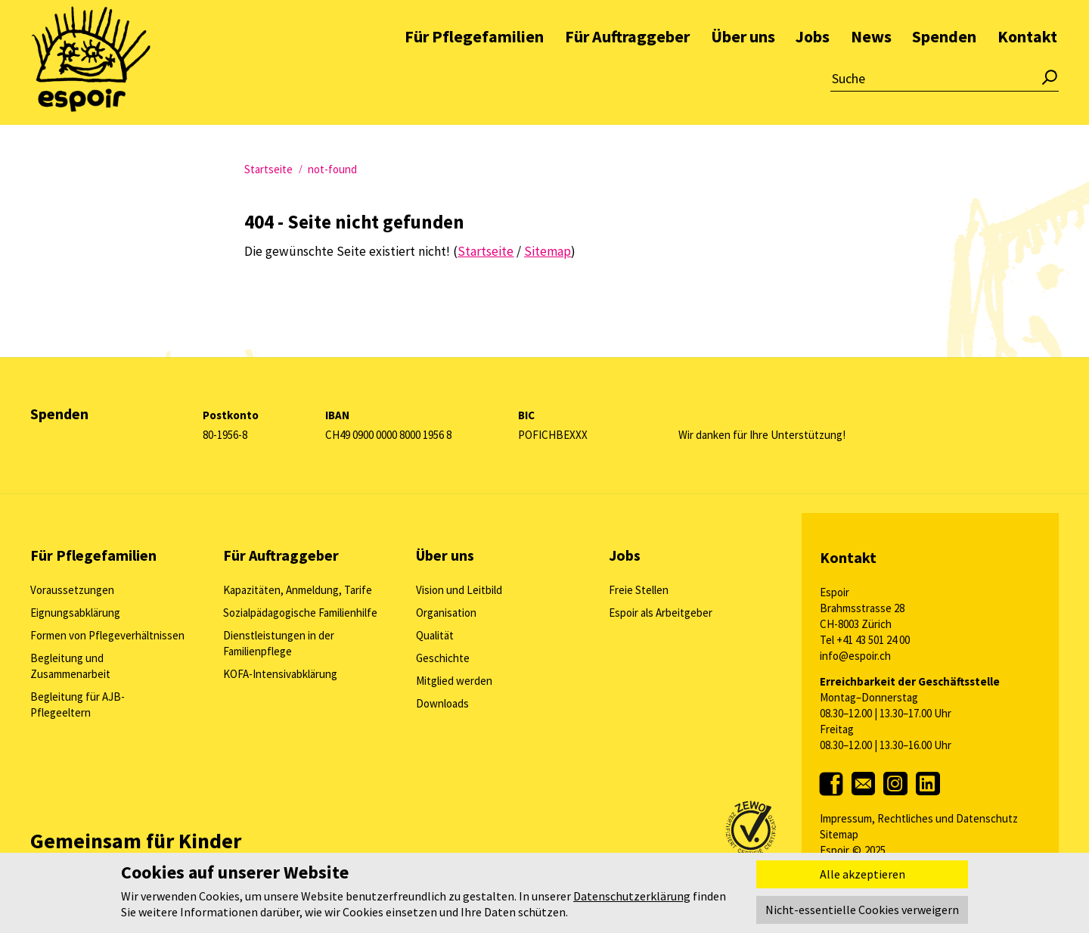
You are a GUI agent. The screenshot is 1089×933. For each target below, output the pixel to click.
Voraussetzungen (72, 590)
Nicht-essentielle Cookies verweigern (862, 909)
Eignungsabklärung (75, 612)
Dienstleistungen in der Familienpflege (278, 643)
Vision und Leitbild (459, 590)
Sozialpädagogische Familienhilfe (300, 612)
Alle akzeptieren (862, 874)
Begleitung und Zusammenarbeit (70, 666)
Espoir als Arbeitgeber (660, 612)
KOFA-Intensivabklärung (280, 674)
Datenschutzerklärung (631, 895)
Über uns (743, 71)
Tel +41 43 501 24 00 (865, 640)
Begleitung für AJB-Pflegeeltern (77, 704)
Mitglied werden (454, 680)
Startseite (268, 169)
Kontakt (1027, 71)
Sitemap (839, 834)
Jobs (813, 71)
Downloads (442, 703)
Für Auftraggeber (627, 71)
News (871, 71)
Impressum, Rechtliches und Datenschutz (919, 818)
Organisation (446, 612)
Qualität (435, 635)
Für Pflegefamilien (474, 71)
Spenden (944, 71)
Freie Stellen (639, 590)
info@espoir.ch (855, 655)
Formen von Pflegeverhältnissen (107, 635)
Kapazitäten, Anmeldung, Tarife (297, 590)
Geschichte (443, 658)
